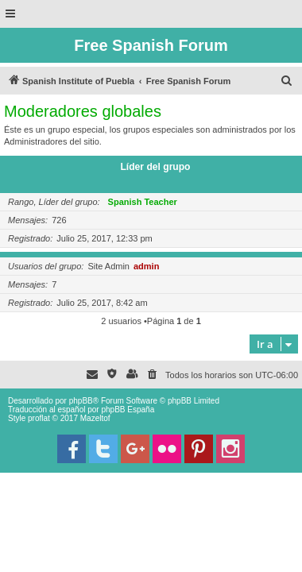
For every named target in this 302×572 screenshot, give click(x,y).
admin (146, 266)
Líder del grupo (155, 166)
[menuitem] (287, 81)
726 (59, 220)
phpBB (81, 400)
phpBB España (127, 409)
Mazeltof (95, 418)
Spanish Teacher (142, 202)
